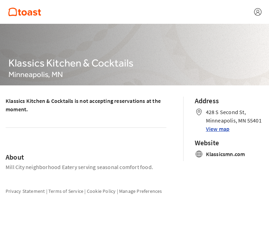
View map (218, 128)
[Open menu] (258, 12)
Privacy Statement (25, 191)
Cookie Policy (101, 191)
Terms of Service (65, 191)
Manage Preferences (140, 191)
